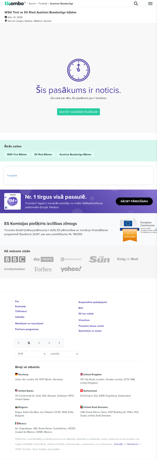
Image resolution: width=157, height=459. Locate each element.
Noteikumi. (133, 444)
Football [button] (43, 3)
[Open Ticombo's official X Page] (28, 343)
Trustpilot (12, 175)
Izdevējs (19, 317)
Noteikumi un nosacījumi (29, 323)
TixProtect (21, 311)
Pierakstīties (143, 3)
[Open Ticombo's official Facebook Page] (13, 208)
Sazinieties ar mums (90, 331)
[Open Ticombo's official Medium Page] (49, 343)
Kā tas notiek (86, 313)
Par (17, 301)
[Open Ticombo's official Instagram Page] (39, 343)
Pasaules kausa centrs (91, 326)
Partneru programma (27, 329)
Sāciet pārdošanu (134, 201)
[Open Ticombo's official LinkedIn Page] (59, 343)
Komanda (20, 306)
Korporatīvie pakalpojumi (93, 302)
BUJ (81, 308)
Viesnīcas (84, 320)
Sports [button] (32, 3)
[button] (15, 3)
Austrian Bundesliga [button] (61, 3)
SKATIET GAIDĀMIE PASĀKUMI (78, 112)
